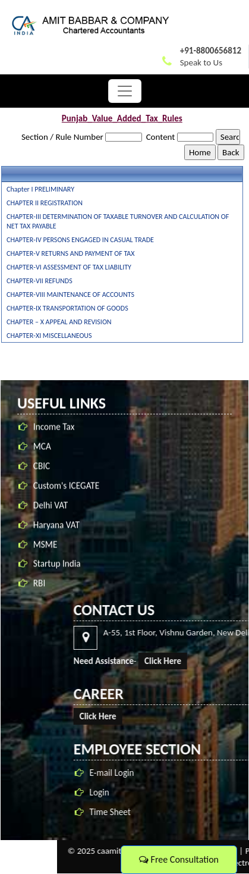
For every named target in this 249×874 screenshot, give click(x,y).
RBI (39, 590)
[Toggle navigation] (124, 91)
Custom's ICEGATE (66, 493)
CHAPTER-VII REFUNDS (40, 281)
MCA (42, 453)
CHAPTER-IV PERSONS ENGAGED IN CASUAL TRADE (80, 240)
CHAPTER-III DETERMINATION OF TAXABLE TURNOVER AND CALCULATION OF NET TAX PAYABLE (118, 221)
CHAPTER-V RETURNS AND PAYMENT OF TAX (70, 253)
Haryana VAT (56, 531)
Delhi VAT (50, 512)
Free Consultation (179, 859)
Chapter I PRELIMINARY (40, 189)
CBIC (41, 473)
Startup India (57, 571)
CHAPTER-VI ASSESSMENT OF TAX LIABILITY (69, 267)
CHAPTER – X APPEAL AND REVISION (59, 322)
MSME (45, 551)
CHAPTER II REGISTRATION (45, 203)
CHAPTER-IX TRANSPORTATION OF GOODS (67, 308)
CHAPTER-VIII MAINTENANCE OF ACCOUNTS (70, 294)
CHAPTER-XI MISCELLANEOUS (49, 335)
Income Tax (54, 434)
